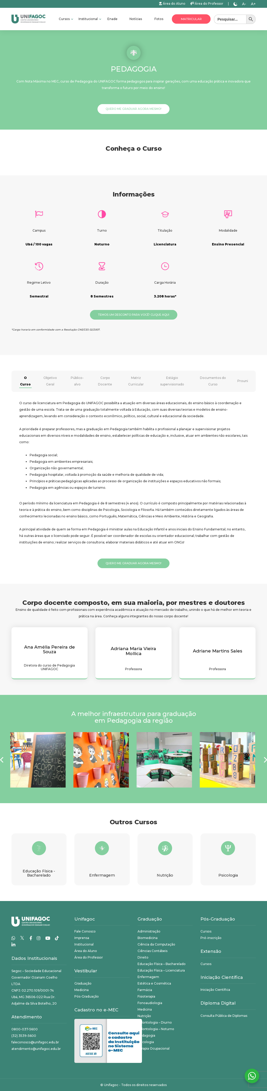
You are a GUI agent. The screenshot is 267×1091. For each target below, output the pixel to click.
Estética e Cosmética (154, 983)
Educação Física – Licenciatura (161, 970)
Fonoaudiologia (150, 1003)
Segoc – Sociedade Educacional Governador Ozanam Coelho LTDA (36, 977)
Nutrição (144, 1016)
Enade (112, 19)
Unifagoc (111, 1085)
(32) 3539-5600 (23, 1036)
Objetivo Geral (50, 381)
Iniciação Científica (215, 990)
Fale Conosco (85, 931)
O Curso (25, 381)
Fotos (158, 19)
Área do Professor (206, 3)
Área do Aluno (172, 3)
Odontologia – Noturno (156, 1029)
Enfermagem (148, 977)
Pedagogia (146, 1035)
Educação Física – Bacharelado (162, 964)
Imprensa (81, 938)
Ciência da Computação (156, 944)
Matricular (191, 19)
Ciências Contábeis (152, 951)
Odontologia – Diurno (155, 1022)
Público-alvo (77, 381)
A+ (253, 4)
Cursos (64, 19)
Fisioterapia (146, 996)
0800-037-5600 (24, 1029)
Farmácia (145, 990)
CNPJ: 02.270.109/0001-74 (32, 990)
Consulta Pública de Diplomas (223, 1016)
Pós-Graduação (86, 996)
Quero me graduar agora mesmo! (133, 109)
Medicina (81, 990)
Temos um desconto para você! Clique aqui (133, 314)
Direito (143, 957)
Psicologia (146, 1042)
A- (244, 4)
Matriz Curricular (136, 381)
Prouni (242, 381)
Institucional (89, 19)
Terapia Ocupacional (154, 1048)
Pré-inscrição (211, 938)
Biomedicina (148, 938)
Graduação (83, 983)
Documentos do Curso (213, 381)
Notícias (135, 19)
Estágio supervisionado (172, 381)
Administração (149, 931)
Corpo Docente (105, 381)
